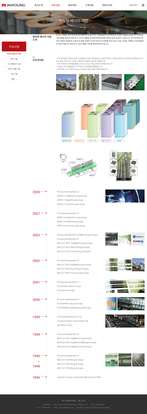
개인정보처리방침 (70, 401)
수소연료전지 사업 (14, 64)
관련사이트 (107, 5)
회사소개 (39, 5)
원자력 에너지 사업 (14, 54)
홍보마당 (72, 5)
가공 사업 (14, 74)
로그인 (83, 401)
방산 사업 (14, 59)
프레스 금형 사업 (14, 69)
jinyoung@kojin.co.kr (66, 407)
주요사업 (55, 5)
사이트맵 (143, 5)
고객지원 (89, 5)
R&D (14, 79)
